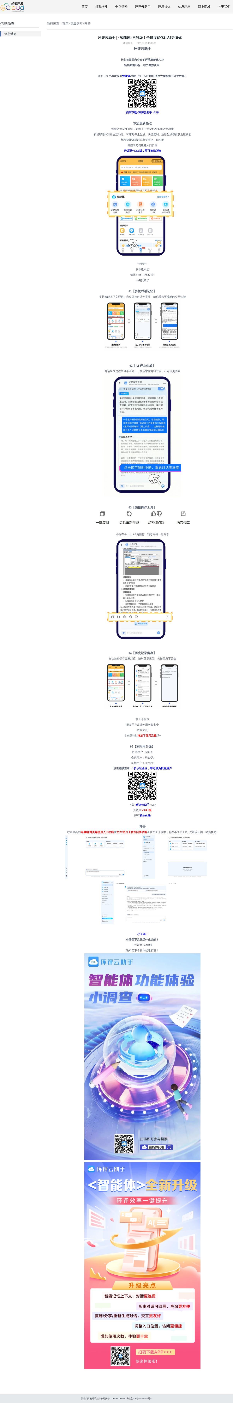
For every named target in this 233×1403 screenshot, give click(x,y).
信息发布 (76, 23)
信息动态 (184, 6)
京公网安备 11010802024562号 (113, 1398)
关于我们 (224, 6)
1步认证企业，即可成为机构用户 (152, 768)
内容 (87, 23)
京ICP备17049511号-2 (141, 1398)
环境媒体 (164, 6)
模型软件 (101, 6)
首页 (84, 6)
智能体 (126, 76)
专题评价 (121, 6)
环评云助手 (143, 6)
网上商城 (204, 6)
